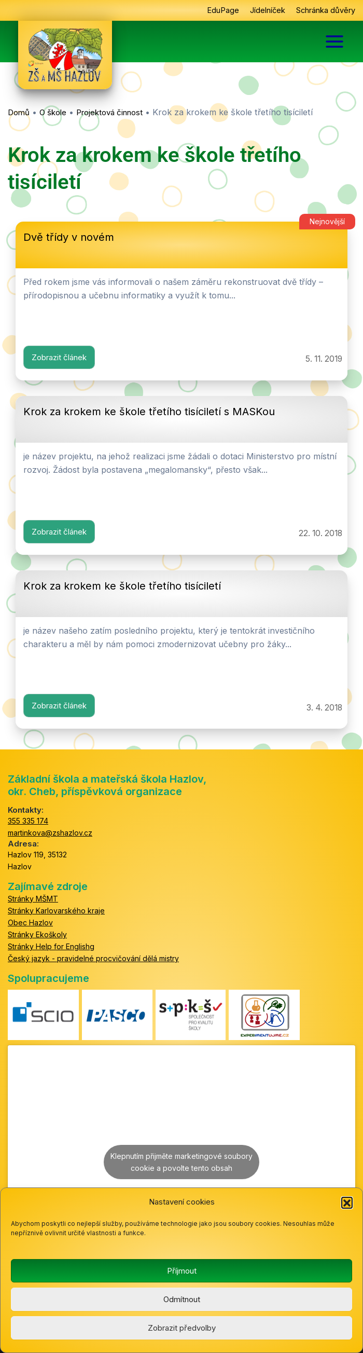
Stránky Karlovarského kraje (56, 910)
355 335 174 (28, 820)
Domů (19, 112)
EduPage (223, 10)
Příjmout (182, 1271)
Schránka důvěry (325, 10)
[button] (347, 1202)
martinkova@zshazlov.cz (50, 832)
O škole (52, 112)
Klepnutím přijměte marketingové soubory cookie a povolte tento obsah (181, 1162)
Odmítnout (181, 1299)
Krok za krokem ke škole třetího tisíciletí (122, 586)
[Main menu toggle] (334, 41)
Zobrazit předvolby (182, 1328)
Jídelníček (267, 10)
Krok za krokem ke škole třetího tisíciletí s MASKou (149, 411)
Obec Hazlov (30, 922)
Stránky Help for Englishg (51, 946)
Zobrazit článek (59, 357)
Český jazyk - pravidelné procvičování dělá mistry (93, 958)
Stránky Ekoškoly (37, 934)
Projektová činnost (109, 112)
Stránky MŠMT (33, 898)
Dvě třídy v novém (68, 237)
